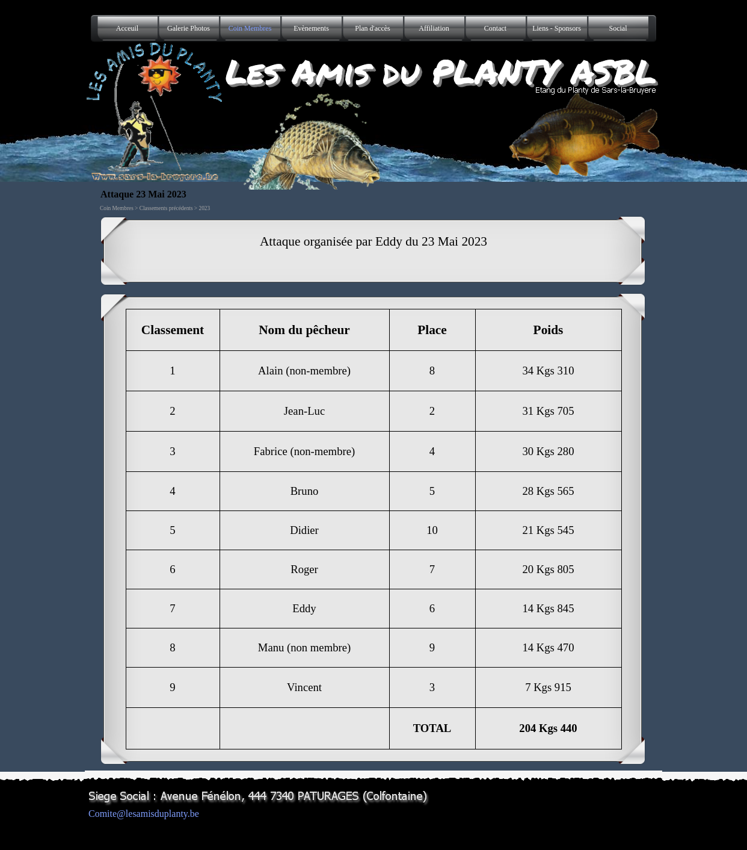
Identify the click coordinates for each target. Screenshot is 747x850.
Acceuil (127, 28)
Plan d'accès (372, 28)
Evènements (311, 28)
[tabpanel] (373, 251)
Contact (495, 28)
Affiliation (434, 28)
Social (618, 28)
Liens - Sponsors (556, 28)
